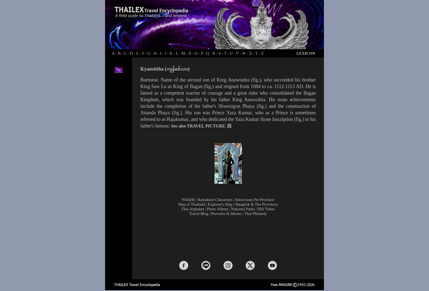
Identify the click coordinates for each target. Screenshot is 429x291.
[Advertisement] (229, 238)
